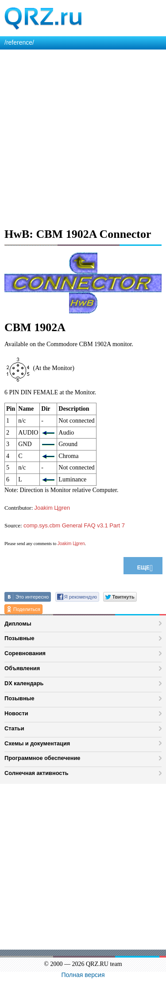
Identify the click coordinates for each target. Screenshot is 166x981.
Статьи (14, 728)
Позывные (19, 638)
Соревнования (25, 653)
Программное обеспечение (42, 758)
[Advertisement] (83, 137)
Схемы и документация (37, 743)
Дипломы (17, 623)
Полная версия (83, 974)
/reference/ (19, 42)
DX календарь (23, 683)
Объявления (22, 668)
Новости (16, 713)
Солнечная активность (36, 773)
